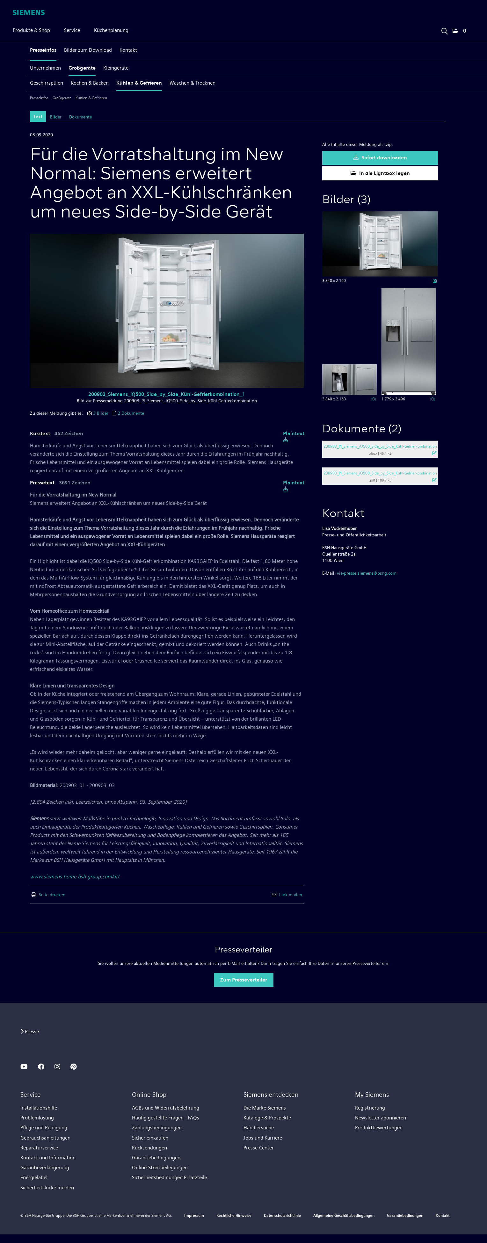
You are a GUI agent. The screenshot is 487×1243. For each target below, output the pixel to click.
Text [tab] (37, 116)
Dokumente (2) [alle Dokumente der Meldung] (362, 429)
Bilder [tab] (56, 116)
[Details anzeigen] (435, 281)
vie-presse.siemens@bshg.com (366, 573)
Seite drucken (52, 894)
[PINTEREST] (73, 1067)
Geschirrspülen (46, 83)
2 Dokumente (131, 413)
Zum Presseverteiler (243, 980)
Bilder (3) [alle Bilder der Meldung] (346, 200)
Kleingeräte (115, 68)
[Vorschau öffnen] (167, 311)
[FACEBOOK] (41, 1067)
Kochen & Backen (90, 83)
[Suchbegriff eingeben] (444, 29)
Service (72, 30)
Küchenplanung (111, 30)
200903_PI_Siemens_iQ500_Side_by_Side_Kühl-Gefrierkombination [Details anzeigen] (380, 446)
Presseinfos (43, 50)
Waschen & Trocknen (192, 83)
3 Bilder (100, 413)
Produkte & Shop (31, 30)
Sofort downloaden (380, 158)
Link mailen (290, 894)
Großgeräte (82, 68)
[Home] (29, 12)
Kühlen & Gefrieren (139, 83)
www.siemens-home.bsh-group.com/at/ (74, 877)
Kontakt (128, 50)
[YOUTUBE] (24, 1067)
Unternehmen (45, 68)
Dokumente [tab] (80, 116)
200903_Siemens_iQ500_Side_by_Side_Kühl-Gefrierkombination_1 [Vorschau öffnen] (166, 394)
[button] (459, 31)
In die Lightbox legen (380, 173)
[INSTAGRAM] (57, 1067)
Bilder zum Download (88, 50)
